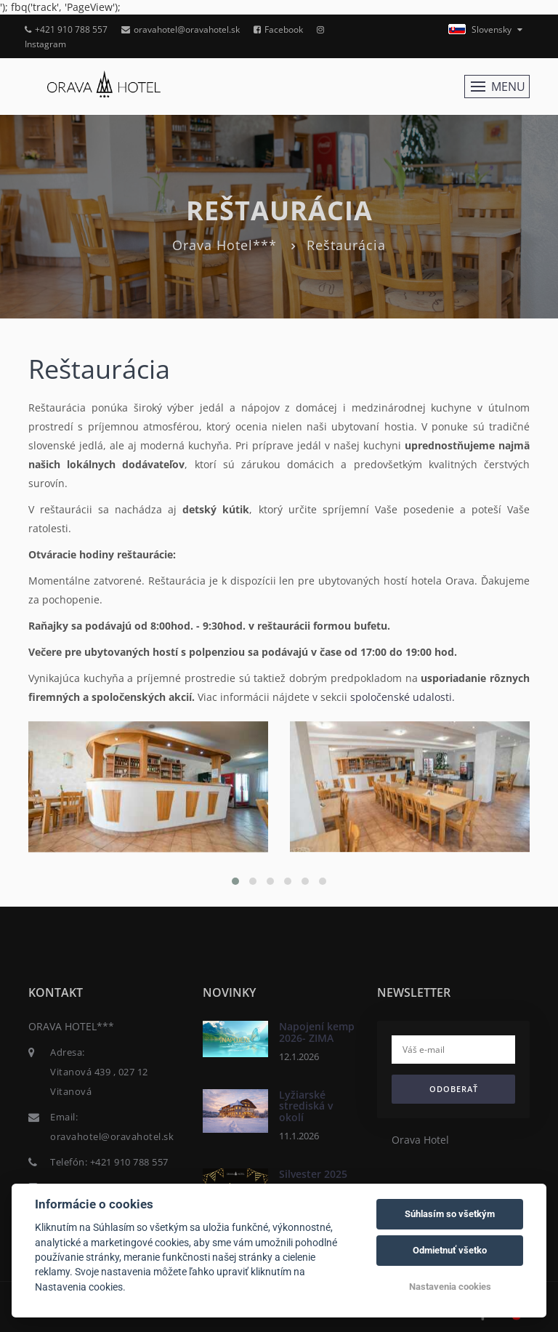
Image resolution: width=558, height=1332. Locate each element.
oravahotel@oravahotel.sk (180, 29)
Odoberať (453, 1088)
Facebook (278, 29)
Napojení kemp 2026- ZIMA (317, 1031)
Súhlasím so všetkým (450, 1213)
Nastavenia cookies (450, 1286)
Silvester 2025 (313, 1174)
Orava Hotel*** (224, 245)
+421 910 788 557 (66, 29)
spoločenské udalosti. (402, 697)
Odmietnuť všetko (450, 1250)
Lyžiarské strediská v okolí (306, 1106)
